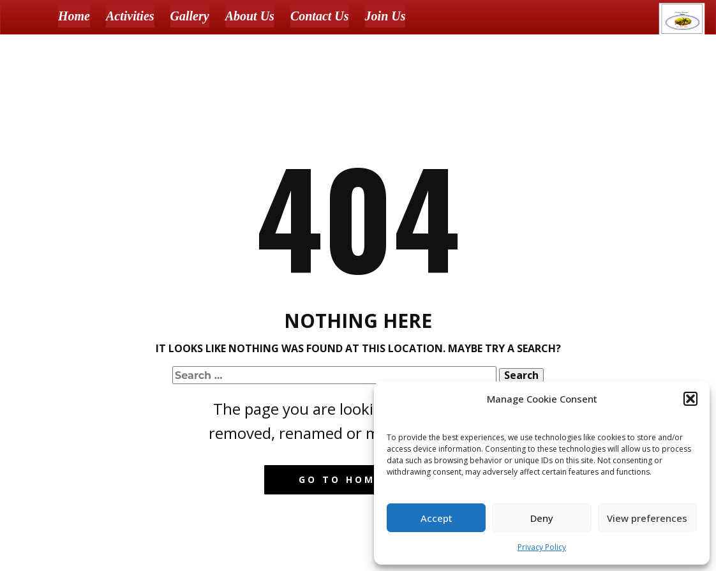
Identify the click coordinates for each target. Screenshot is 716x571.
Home (74, 16)
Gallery (189, 16)
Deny (541, 518)
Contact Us (319, 16)
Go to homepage (358, 479)
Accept (436, 518)
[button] (690, 398)
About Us (249, 16)
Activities (130, 16)
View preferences (647, 518)
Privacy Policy (542, 547)
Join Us (385, 16)
